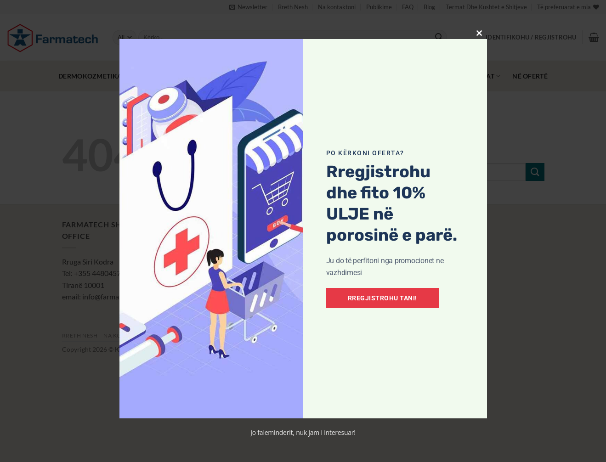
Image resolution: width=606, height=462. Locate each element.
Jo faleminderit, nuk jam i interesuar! (303, 432)
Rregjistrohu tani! (382, 298)
